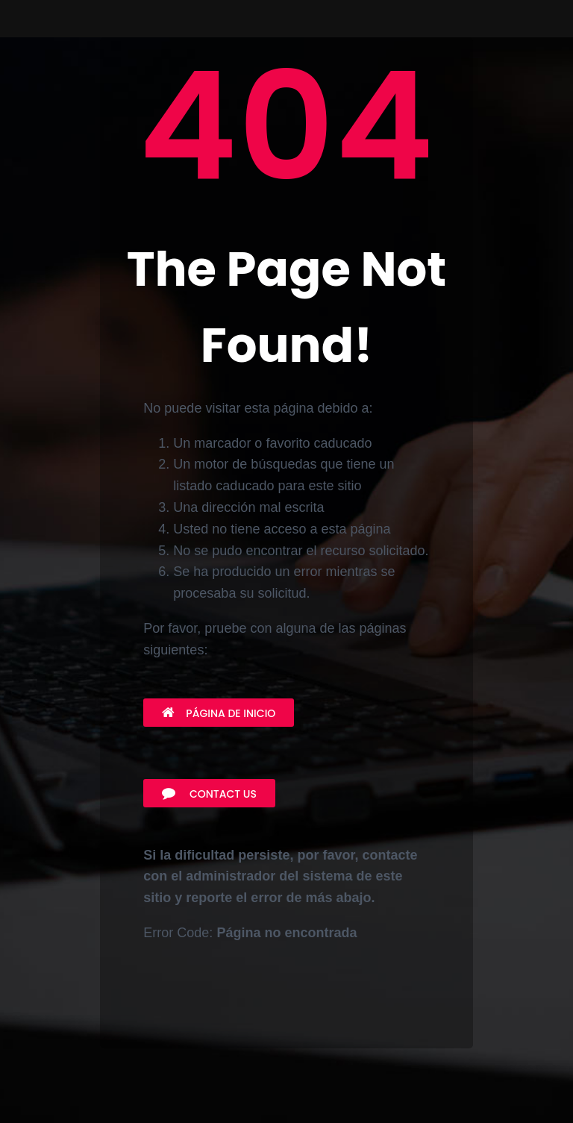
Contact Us (209, 793)
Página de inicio (218, 713)
